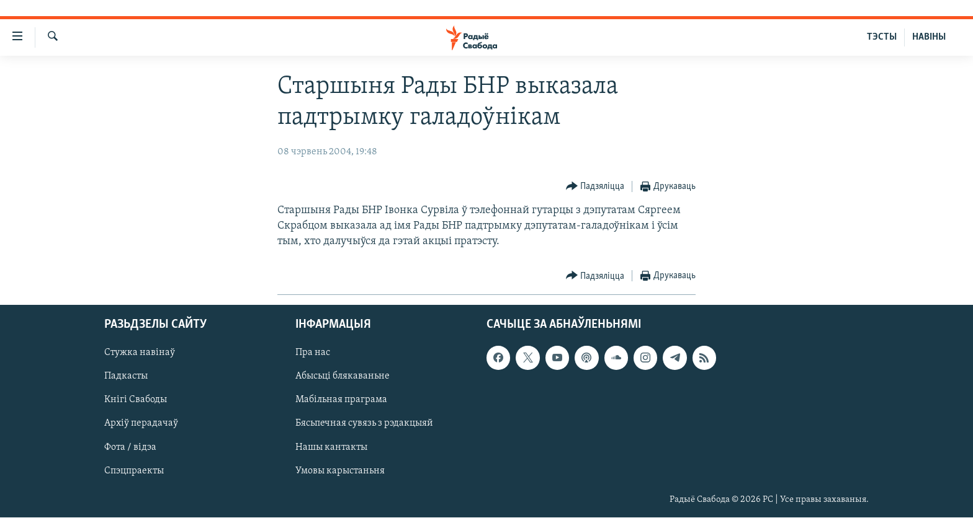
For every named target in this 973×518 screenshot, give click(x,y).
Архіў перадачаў (141, 424)
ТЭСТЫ (882, 37)
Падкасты (126, 377)
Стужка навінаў (139, 353)
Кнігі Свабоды (135, 400)
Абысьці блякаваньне (342, 377)
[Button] (595, 186)
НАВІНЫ (929, 37)
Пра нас (312, 353)
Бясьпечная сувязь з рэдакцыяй (364, 424)
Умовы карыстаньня (340, 471)
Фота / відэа (130, 447)
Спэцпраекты (134, 471)
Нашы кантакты (331, 447)
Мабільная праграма (341, 400)
